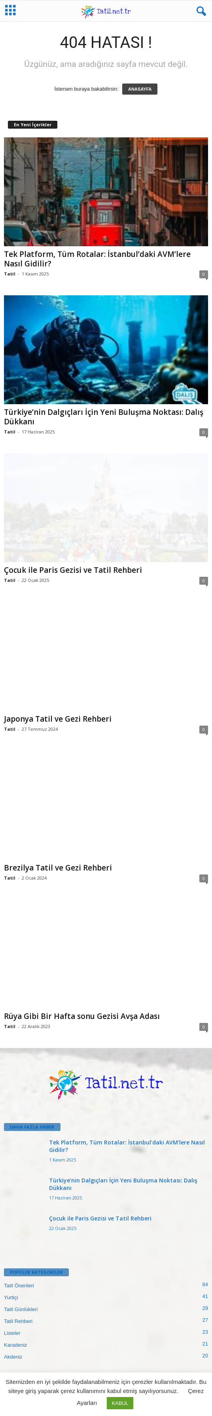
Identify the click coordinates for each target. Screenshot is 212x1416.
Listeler (12, 1333)
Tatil (9, 274)
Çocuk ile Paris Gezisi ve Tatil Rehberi (73, 570)
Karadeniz (15, 1345)
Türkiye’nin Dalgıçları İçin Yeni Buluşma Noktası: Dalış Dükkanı (103, 417)
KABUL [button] (120, 1403)
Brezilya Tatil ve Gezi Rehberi (58, 868)
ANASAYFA (140, 89)
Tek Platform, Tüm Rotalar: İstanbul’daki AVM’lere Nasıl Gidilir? (97, 259)
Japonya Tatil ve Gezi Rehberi (58, 719)
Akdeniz (13, 1357)
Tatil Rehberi (18, 1321)
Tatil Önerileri (19, 1286)
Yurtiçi (11, 1297)
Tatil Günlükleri (21, 1309)
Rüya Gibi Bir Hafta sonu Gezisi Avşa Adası (82, 1016)
